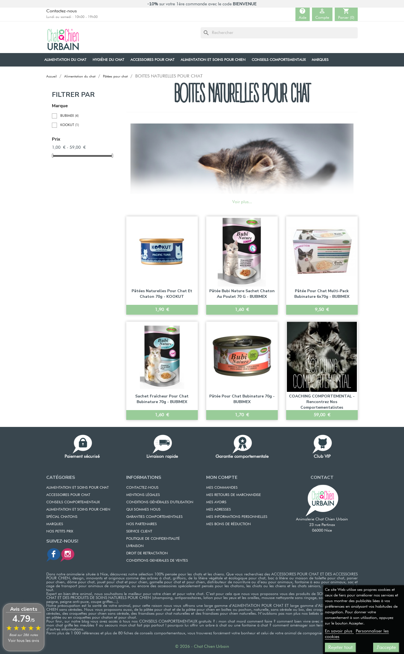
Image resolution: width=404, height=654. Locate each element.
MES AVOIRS (216, 502)
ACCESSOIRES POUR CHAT (68, 495)
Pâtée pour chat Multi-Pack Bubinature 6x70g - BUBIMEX (321, 293)
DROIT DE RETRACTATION (147, 553)
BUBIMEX (69, 116)
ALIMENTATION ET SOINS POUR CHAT (77, 488)
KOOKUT (69, 125)
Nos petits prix (59, 531)
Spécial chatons (61, 517)
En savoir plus (339, 631)
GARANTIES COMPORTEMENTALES (154, 517)
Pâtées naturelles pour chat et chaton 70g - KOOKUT (162, 293)
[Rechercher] (279, 32)
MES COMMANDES (222, 488)
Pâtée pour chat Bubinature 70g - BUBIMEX (242, 399)
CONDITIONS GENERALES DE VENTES (157, 560)
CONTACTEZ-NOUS (142, 488)
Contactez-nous (61, 11)
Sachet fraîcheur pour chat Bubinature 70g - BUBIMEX (162, 399)
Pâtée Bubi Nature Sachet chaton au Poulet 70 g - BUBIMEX (242, 293)
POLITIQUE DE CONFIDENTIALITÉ (153, 539)
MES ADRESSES (218, 509)
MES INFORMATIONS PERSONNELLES (236, 517)
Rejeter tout (340, 647)
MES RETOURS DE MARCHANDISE (233, 495)
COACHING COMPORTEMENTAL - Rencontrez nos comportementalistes (322, 402)
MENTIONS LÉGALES (143, 495)
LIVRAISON (135, 546)
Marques (54, 524)
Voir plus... (242, 202)
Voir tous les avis (23, 641)
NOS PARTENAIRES (141, 524)
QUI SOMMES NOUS (143, 509)
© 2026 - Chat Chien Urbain (202, 646)
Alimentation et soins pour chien (78, 509)
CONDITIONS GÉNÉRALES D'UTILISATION (159, 502)
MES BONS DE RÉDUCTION (228, 524)
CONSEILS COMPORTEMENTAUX (73, 502)
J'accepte (386, 647)
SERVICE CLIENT (139, 531)
